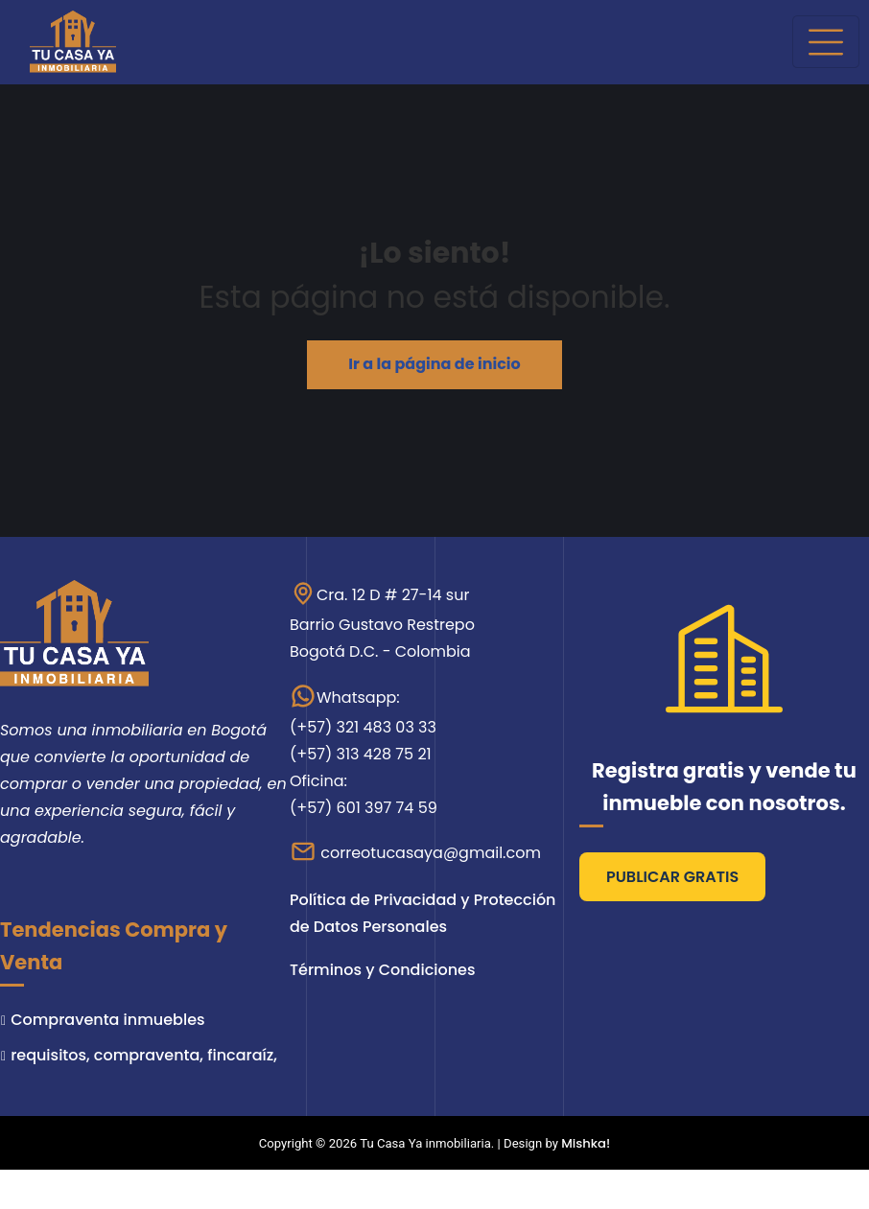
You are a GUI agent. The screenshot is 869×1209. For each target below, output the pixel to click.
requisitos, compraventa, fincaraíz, (144, 1055)
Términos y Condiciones (383, 970)
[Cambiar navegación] (825, 41)
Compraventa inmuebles (107, 1020)
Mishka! (585, 1143)
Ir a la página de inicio (434, 364)
